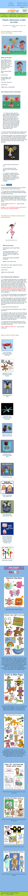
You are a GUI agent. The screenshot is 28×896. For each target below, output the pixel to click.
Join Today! (11, 5)
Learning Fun (21, 15)
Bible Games (21, 16)
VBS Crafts (13, 15)
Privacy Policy (9, 894)
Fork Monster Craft (7, 477)
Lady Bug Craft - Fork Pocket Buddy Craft (7, 455)
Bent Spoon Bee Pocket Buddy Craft (7, 515)
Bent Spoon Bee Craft (7, 396)
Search (22, 7)
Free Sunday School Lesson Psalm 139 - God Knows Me (14, 792)
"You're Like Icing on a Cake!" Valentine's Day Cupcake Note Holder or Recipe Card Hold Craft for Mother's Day (7, 539)
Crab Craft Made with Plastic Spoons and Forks (7, 354)
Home (4, 15)
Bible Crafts (12, 16)
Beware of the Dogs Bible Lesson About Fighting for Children (14, 820)
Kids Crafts (4, 16)
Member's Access (22, 3)
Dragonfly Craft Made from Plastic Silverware (7, 418)
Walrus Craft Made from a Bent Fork (7, 495)
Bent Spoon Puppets (7, 560)
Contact (11, 3)
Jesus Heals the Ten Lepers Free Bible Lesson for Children (14, 874)
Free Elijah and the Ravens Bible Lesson (14, 846)
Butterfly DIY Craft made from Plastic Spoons (7, 374)
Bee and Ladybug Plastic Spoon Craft (7, 435)
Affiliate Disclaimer (22, 5)
